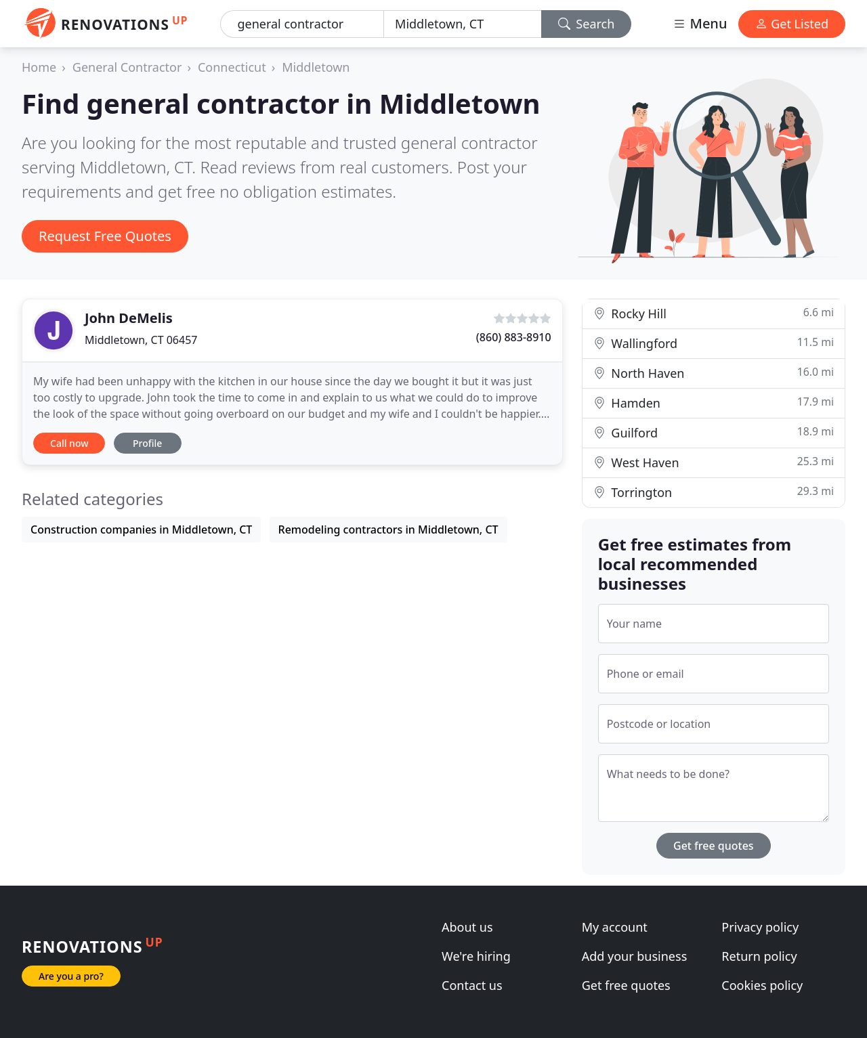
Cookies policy (762, 985)
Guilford (713, 432)
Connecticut (232, 67)
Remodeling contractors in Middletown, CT (388, 529)
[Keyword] (302, 24)
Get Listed (791, 24)
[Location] (462, 24)
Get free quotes (713, 845)
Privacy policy (760, 927)
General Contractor (127, 67)
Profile (147, 443)
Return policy (759, 956)
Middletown (316, 67)
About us (467, 927)
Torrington (713, 491)
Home (39, 67)
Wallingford (713, 342)
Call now (69, 443)
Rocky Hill (713, 313)
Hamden (713, 402)
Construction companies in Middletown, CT (141, 529)
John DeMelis (129, 318)
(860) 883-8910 (513, 337)
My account (615, 927)
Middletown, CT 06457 (141, 339)
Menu (700, 23)
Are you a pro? (71, 976)
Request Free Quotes (105, 236)
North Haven (713, 372)
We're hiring (476, 956)
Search (586, 24)
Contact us (472, 985)
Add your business (635, 956)
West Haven (713, 462)
